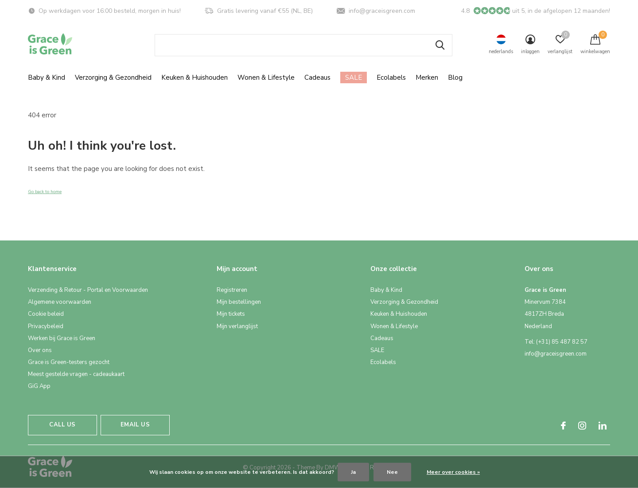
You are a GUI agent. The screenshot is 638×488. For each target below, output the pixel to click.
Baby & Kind (46, 77)
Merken (427, 77)
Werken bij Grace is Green (61, 338)
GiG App (39, 386)
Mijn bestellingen (239, 302)
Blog (455, 77)
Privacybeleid (45, 326)
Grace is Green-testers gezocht (68, 362)
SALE (353, 77)
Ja (353, 472)
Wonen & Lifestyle (266, 77)
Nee (392, 472)
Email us (135, 425)
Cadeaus (317, 77)
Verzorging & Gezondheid (113, 77)
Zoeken (440, 45)
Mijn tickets (231, 314)
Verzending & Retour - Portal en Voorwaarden (88, 290)
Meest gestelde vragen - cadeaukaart (76, 374)
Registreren (232, 290)
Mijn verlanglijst (237, 326)
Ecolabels (391, 77)
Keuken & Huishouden (194, 77)
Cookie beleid (46, 314)
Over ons (40, 350)
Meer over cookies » (453, 472)
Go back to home (45, 192)
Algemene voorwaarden (59, 302)
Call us (62, 425)
